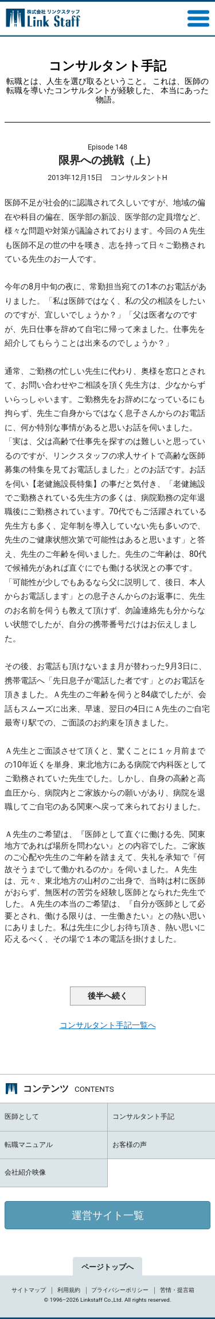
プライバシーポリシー (119, 1290)
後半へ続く (108, 996)
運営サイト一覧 (108, 1215)
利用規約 (68, 1290)
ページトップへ (107, 1267)
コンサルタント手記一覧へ (108, 1025)
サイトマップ (28, 1290)
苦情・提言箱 (177, 1290)
